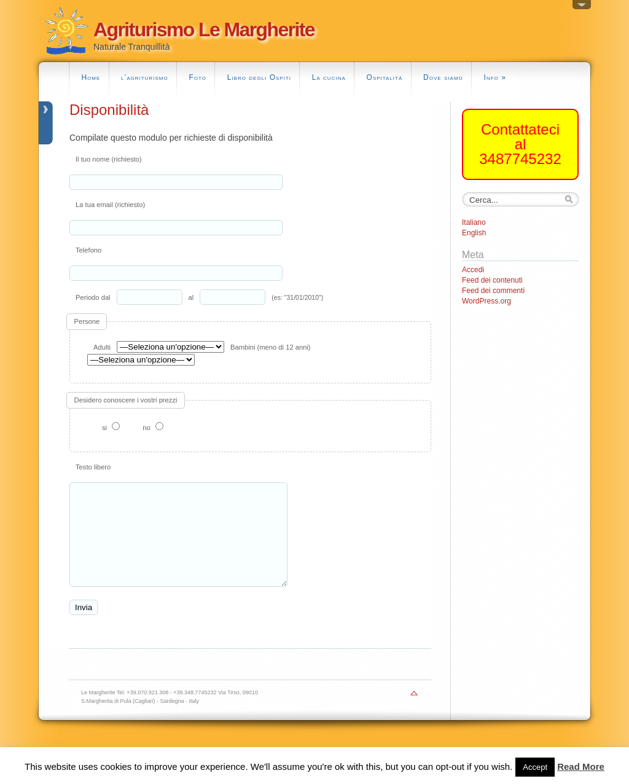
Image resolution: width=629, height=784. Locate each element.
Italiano (474, 222)
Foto (197, 77)
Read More (580, 766)
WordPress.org (486, 301)
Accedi (473, 269)
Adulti (102, 347)
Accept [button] (535, 767)
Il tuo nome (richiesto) (109, 159)
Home (90, 77)
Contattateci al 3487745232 (520, 144)
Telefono (88, 250)
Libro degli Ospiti (259, 77)
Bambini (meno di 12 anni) (270, 347)
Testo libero (93, 467)
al (191, 297)
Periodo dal (93, 297)
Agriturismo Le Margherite (203, 29)
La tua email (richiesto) (110, 204)
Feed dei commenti (493, 290)
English (474, 233)
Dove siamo (443, 77)
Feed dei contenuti (492, 280)
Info (495, 77)
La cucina (329, 77)
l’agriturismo (144, 77)
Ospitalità (385, 77)
